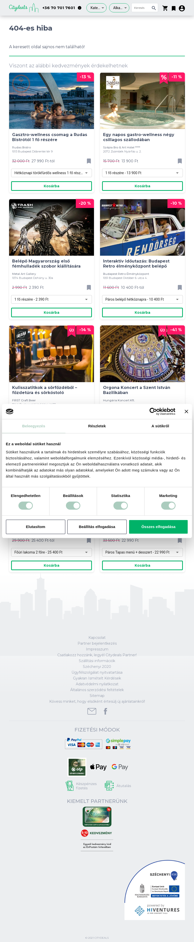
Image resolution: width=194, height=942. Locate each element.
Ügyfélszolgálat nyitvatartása (97, 672)
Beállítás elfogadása (97, 527)
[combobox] (96, 7)
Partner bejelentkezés (97, 643)
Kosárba (51, 186)
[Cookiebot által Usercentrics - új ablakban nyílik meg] (153, 411)
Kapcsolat (97, 637)
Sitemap (97, 695)
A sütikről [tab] (160, 426)
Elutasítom (35, 527)
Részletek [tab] (97, 426)
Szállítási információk (97, 661)
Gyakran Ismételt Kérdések (97, 678)
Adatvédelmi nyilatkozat (97, 684)
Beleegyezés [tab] (33, 426)
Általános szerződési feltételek (97, 690)
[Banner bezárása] (186, 411)
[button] (174, 7)
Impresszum (97, 649)
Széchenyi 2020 (97, 666)
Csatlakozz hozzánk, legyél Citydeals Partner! (97, 655)
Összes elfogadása (158, 527)
